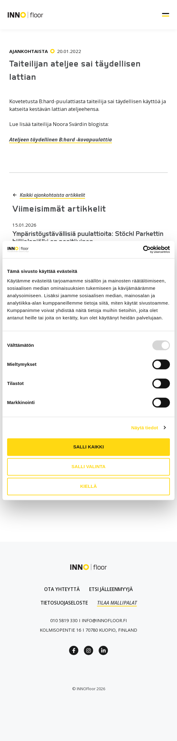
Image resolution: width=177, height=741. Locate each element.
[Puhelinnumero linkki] (63, 620)
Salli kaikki (88, 446)
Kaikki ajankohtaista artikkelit (52, 195)
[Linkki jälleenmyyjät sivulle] (111, 589)
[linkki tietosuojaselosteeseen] (64, 602)
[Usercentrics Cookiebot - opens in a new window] (143, 249)
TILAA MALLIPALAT (117, 602)
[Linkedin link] (103, 650)
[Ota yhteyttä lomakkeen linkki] (62, 589)
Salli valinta (88, 466)
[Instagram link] (88, 650)
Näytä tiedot (144, 427)
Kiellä (88, 486)
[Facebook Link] (73, 650)
